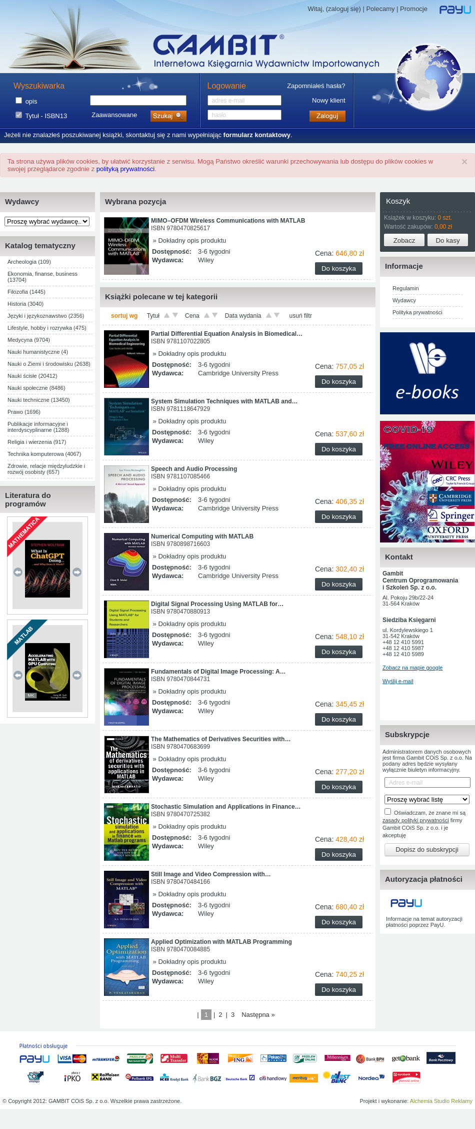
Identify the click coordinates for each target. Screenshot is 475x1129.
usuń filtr (301, 315)
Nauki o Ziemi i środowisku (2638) (49, 364)
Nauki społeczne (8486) (37, 388)
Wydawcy (404, 300)
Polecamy (380, 9)
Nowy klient (328, 100)
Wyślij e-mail (398, 681)
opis (32, 101)
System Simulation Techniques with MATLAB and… (224, 401)
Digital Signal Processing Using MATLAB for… (217, 604)
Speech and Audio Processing (194, 468)
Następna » (258, 1014)
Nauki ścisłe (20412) (33, 376)
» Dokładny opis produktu (188, 240)
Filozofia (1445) (27, 292)
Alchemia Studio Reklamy (441, 1101)
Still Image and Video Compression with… (211, 874)
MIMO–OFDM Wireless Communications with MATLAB (228, 220)
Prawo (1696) (24, 412)
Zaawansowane (114, 115)
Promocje (414, 9)
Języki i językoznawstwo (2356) (46, 316)
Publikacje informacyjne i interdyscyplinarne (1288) (39, 427)
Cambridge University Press (238, 373)
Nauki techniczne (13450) (39, 400)
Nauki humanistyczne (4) (38, 352)
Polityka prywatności (417, 312)
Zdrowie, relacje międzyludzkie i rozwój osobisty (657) (46, 469)
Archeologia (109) (29, 262)
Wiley (206, 260)
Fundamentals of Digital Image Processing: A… (218, 671)
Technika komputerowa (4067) (44, 454)
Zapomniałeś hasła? (316, 86)
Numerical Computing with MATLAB (202, 536)
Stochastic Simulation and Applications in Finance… (226, 806)
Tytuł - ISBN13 (46, 116)
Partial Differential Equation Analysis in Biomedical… (226, 333)
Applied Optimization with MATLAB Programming (221, 941)
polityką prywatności (125, 169)
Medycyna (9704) (29, 340)
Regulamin (405, 288)
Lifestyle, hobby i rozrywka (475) (47, 328)
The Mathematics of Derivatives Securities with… (220, 739)
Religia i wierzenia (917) (37, 442)
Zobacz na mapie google (412, 668)
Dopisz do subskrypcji (427, 849)
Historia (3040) (26, 304)
